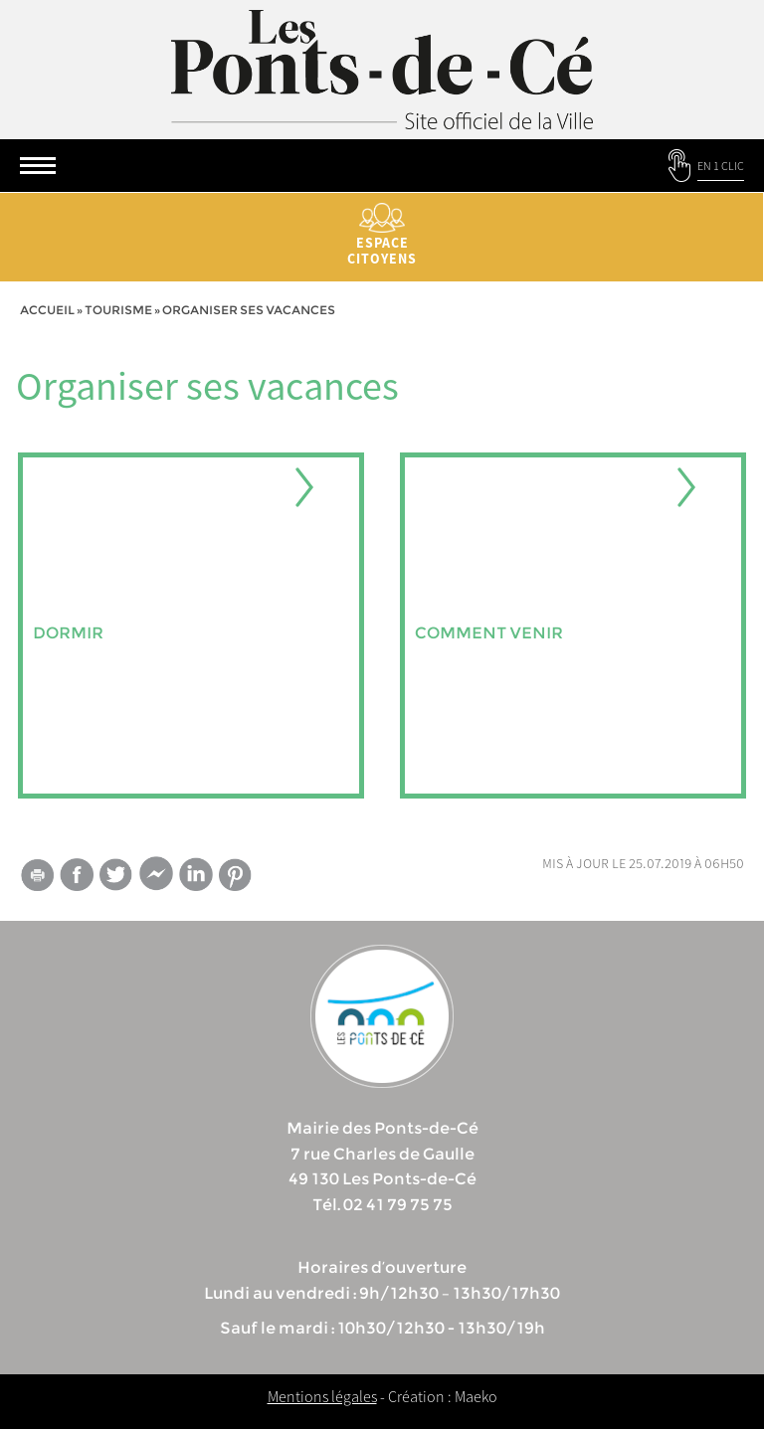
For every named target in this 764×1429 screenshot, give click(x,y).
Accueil (47, 309)
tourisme (118, 309)
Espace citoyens (382, 235)
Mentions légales (322, 1396)
